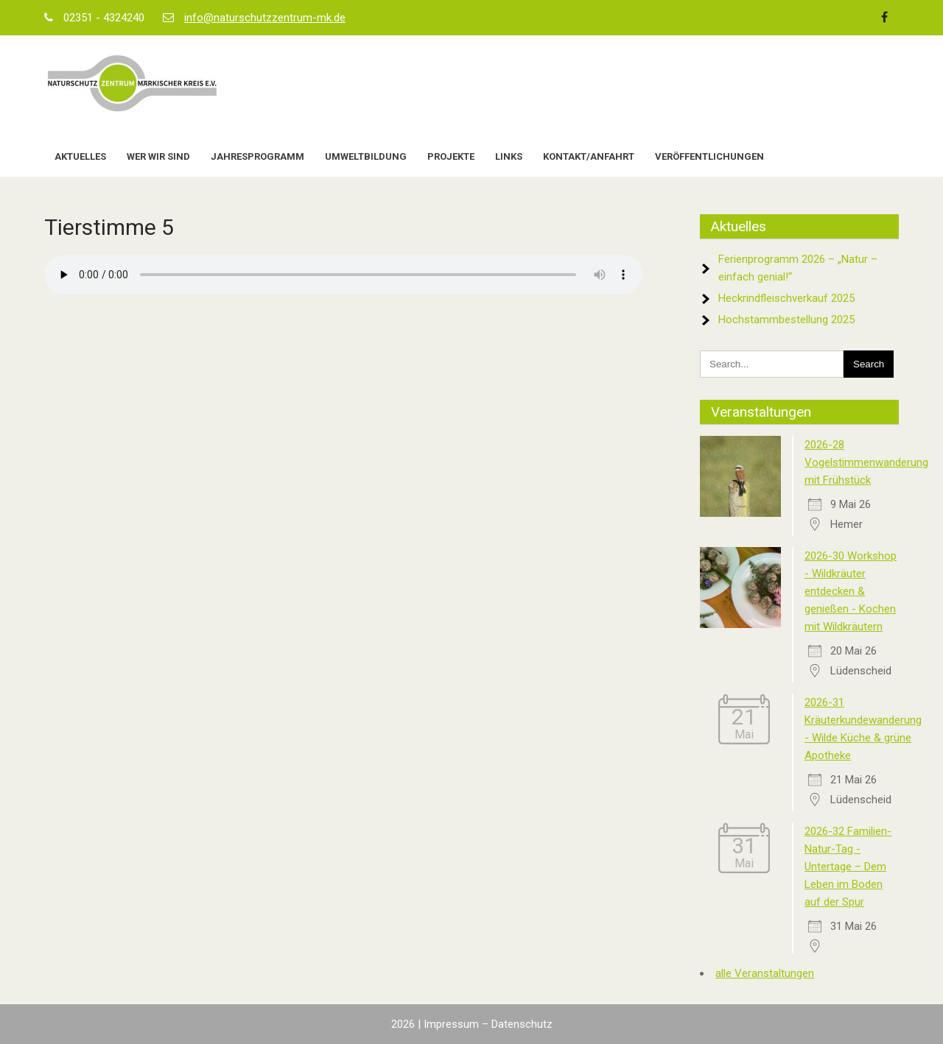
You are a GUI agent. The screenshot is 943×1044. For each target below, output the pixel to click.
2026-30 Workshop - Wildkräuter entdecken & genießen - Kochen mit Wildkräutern (850, 591)
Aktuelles (80, 156)
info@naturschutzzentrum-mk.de (265, 17)
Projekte (450, 156)
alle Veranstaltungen (764, 973)
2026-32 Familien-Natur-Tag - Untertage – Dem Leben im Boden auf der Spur (847, 867)
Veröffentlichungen (709, 156)
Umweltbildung (366, 156)
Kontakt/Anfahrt (588, 156)
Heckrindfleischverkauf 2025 (786, 298)
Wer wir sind (158, 156)
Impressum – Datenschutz (488, 1024)
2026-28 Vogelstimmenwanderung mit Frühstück (866, 462)
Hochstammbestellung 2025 (786, 319)
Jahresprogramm (257, 156)
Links (508, 156)
